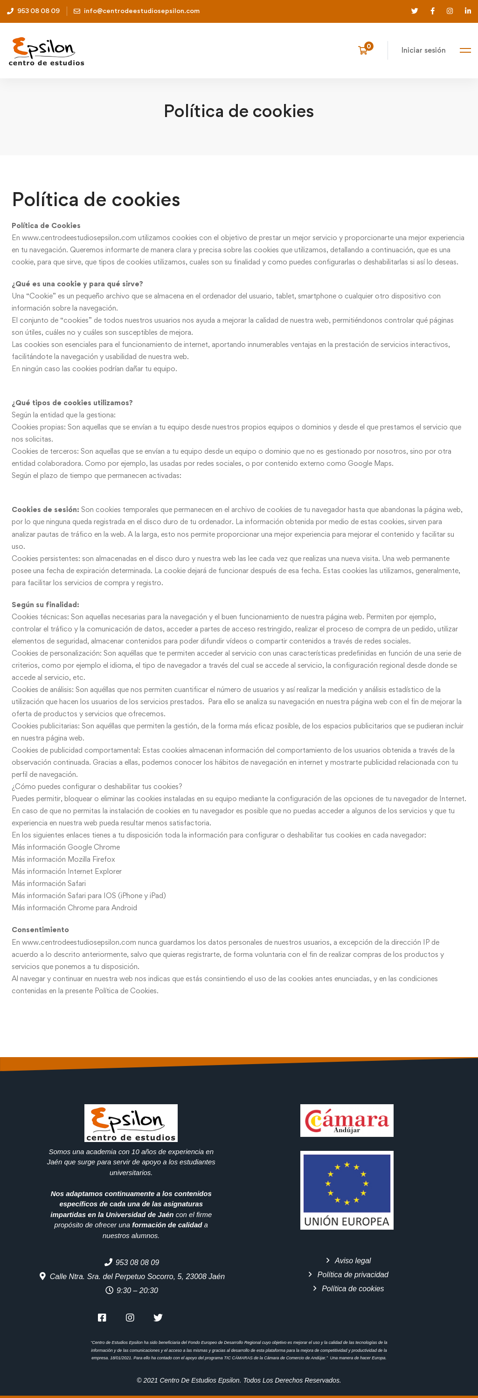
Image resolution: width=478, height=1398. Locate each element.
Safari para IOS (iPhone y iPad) (117, 895)
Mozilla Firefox (91, 859)
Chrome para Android (102, 907)
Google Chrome (94, 847)
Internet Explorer (95, 871)
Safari (77, 883)
